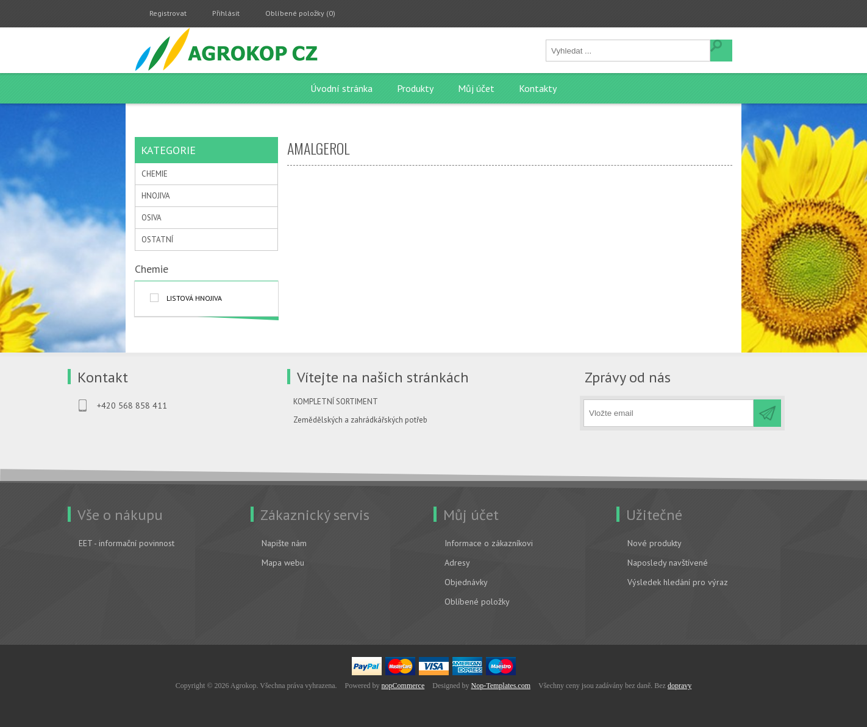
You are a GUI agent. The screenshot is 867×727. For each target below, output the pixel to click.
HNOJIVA (155, 196)
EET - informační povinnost (126, 543)
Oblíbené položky (477, 601)
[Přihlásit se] (668, 413)
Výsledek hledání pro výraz (677, 582)
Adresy (457, 562)
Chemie (151, 269)
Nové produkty (654, 543)
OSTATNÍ (157, 239)
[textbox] (628, 50)
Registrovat (168, 13)
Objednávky (466, 582)
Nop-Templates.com (500, 685)
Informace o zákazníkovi (488, 543)
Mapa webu (283, 562)
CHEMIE (154, 174)
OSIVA (151, 217)
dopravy (679, 685)
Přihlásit (226, 13)
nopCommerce (403, 685)
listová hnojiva (194, 298)
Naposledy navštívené (667, 562)
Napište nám (284, 543)
